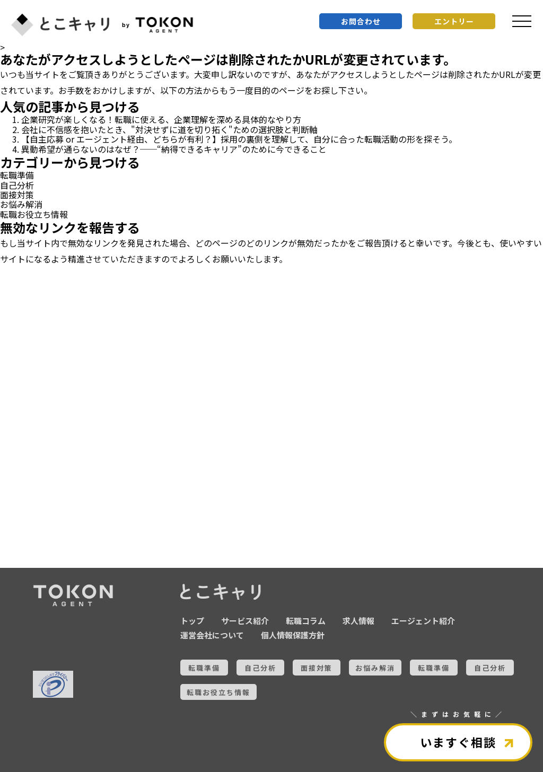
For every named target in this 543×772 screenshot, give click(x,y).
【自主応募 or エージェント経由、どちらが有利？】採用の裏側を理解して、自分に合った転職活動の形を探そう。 (239, 139)
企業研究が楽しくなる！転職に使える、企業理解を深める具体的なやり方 (161, 119)
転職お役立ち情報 (34, 214)
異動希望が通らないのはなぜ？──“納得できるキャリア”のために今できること (174, 149)
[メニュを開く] (522, 21)
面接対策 (17, 194)
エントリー (454, 21)
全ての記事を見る (63, 508)
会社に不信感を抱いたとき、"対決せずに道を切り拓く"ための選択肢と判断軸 (169, 129)
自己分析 (17, 185)
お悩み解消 (21, 204)
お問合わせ (361, 21)
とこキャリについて (63, 544)
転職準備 (17, 175)
